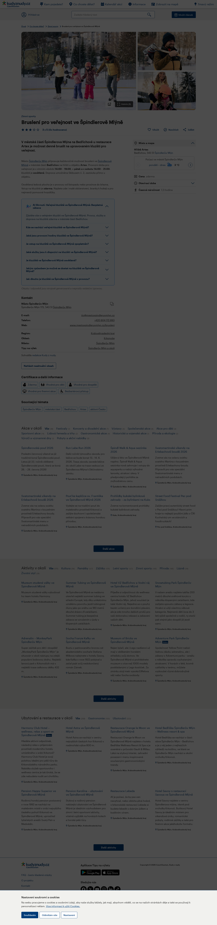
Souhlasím (30, 915)
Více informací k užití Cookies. (63, 906)
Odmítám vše (49, 915)
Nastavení (69, 915)
